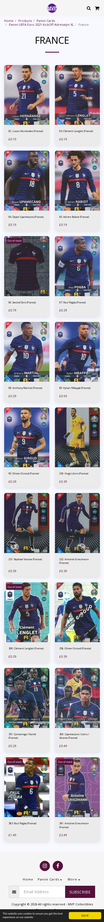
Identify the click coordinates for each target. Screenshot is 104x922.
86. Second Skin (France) (22, 302)
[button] (6, 8)
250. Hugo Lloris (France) (73, 473)
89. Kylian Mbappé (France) (74, 388)
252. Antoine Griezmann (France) (74, 561)
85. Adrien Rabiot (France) (74, 217)
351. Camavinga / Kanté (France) (22, 736)
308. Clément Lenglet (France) (26, 648)
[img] (26, 95)
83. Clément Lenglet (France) (76, 131)
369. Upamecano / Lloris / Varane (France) (74, 736)
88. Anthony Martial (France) (25, 388)
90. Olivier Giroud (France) (24, 473)
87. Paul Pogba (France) (72, 302)
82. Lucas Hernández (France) (26, 131)
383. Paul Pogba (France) (22, 823)
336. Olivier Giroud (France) (75, 648)
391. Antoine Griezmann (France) (74, 825)
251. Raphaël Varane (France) (25, 559)
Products (25, 21)
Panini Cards (46, 21)
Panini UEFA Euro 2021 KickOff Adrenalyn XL (41, 24)
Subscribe (79, 892)
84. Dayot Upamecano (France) (26, 217)
